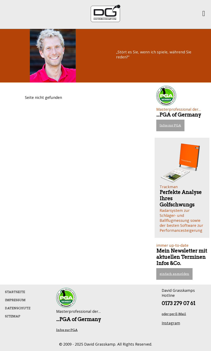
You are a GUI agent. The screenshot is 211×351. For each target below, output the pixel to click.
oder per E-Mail (174, 314)
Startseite (15, 292)
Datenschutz (17, 308)
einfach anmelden (174, 274)
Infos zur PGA (170, 125)
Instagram (171, 322)
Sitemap (12, 316)
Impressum (15, 300)
